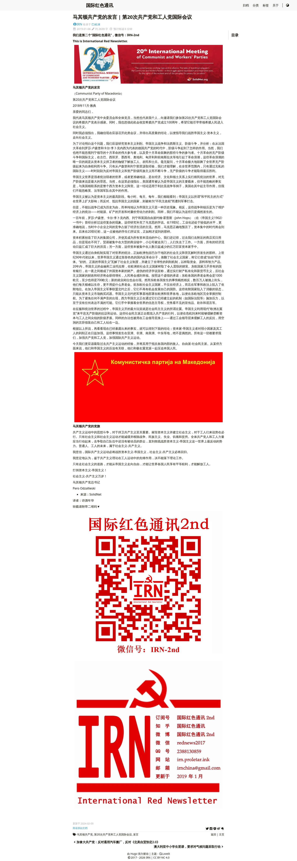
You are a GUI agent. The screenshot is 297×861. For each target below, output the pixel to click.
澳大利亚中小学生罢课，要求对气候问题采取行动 (189, 847)
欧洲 (95, 24)
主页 (221, 834)
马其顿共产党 (85, 834)
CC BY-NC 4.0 (161, 857)
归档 (246, 5)
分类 (256, 5)
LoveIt (164, 854)
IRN (77, 24)
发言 (135, 834)
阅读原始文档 (80, 828)
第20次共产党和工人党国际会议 (113, 834)
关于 (276, 5)
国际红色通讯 (99, 5)
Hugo (134, 854)
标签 (266, 5)
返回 (213, 834)
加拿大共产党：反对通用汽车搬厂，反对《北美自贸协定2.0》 (116, 842)
